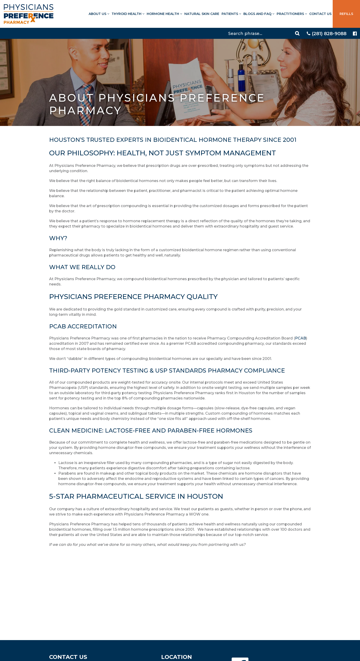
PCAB (300, 338)
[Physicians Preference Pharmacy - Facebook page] (355, 34)
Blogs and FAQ (258, 14)
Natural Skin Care (201, 14)
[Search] (264, 33)
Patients (231, 14)
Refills (346, 14)
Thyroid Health (128, 14)
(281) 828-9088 (326, 33)
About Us (99, 14)
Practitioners (292, 14)
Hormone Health (164, 14)
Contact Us (320, 14)
